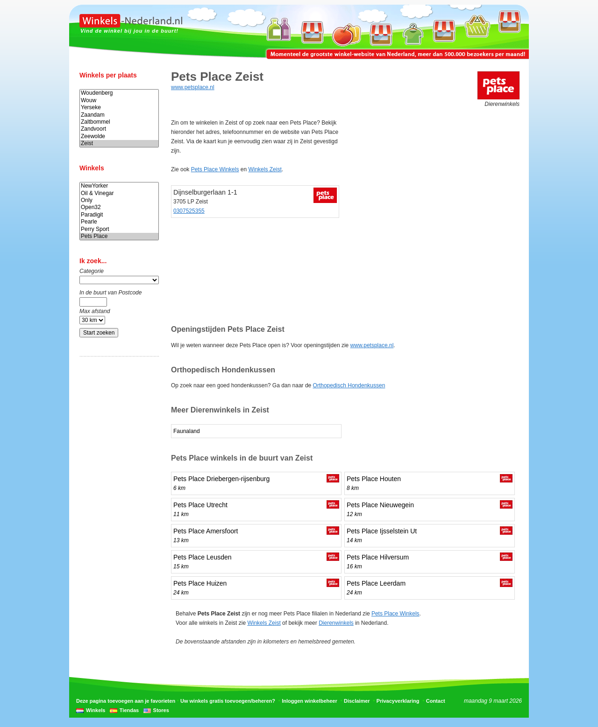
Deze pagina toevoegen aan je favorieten (125, 701)
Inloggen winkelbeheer (309, 701)
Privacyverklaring (398, 701)
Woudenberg (119, 93)
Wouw (119, 100)
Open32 (119, 207)
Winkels (95, 710)
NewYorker (119, 185)
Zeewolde (119, 136)
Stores (161, 710)
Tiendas (129, 710)
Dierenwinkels (336, 623)
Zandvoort (119, 129)
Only (119, 200)
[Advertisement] (116, 510)
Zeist (119, 143)
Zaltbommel (119, 122)
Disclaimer (357, 701)
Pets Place (119, 236)
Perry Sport (119, 229)
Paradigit (119, 214)
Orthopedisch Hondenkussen (349, 385)
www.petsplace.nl (192, 87)
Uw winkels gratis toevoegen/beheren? (227, 701)
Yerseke (119, 107)
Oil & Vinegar (119, 193)
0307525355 (189, 211)
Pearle (119, 221)
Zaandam (119, 115)
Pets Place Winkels (215, 169)
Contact (435, 701)
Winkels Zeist (264, 169)
